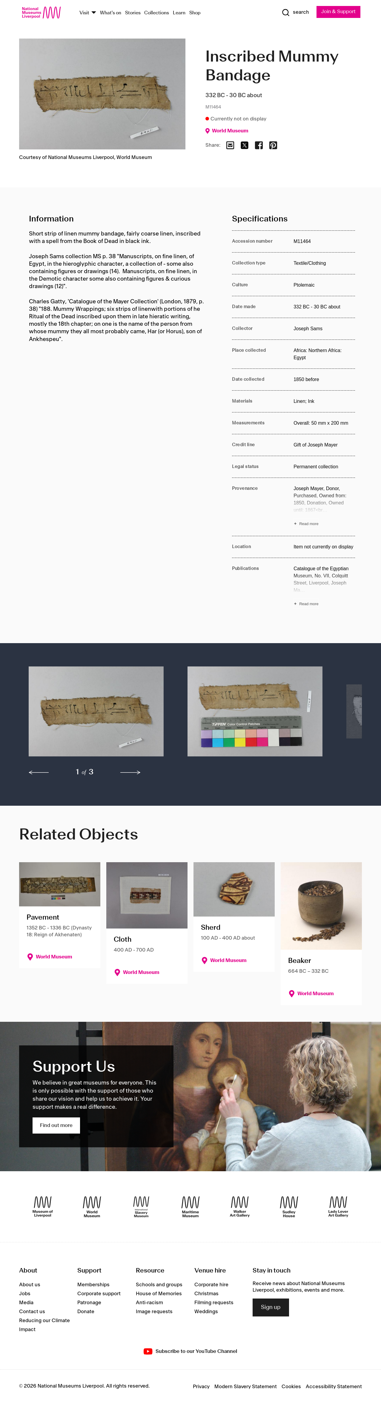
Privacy (201, 1386)
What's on (110, 13)
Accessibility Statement (334, 1386)
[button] (96, 714)
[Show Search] (294, 12)
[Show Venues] (93, 13)
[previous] (39, 772)
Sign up (271, 1307)
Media (26, 1302)
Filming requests (213, 1302)
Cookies (291, 1386)
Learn (179, 13)
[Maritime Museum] (190, 1206)
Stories (133, 13)
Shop (195, 13)
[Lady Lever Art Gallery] (338, 1206)
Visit (84, 13)
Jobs (24, 1293)
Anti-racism (149, 1302)
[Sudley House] (289, 1206)
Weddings (206, 1311)
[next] (130, 772)
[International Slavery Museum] (141, 1206)
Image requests (154, 1311)
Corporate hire (211, 1284)
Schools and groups (159, 1284)
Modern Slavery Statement (245, 1386)
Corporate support (99, 1293)
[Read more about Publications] (324, 587)
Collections (156, 13)
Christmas (206, 1293)
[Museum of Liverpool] (42, 1206)
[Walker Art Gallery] (239, 1206)
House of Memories (159, 1293)
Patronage (89, 1302)
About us (29, 1284)
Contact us (32, 1311)
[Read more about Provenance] (324, 507)
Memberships (93, 1284)
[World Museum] (92, 1206)
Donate (85, 1311)
